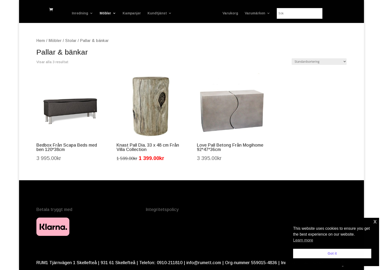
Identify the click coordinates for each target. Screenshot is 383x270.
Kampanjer (132, 13)
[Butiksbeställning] (319, 61)
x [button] (375, 221)
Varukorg (230, 13)
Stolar (70, 40)
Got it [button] (332, 253)
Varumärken (255, 13)
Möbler (105, 13)
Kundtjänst (157, 13)
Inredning (80, 13)
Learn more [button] (303, 240)
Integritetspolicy (162, 209)
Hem (40, 40)
